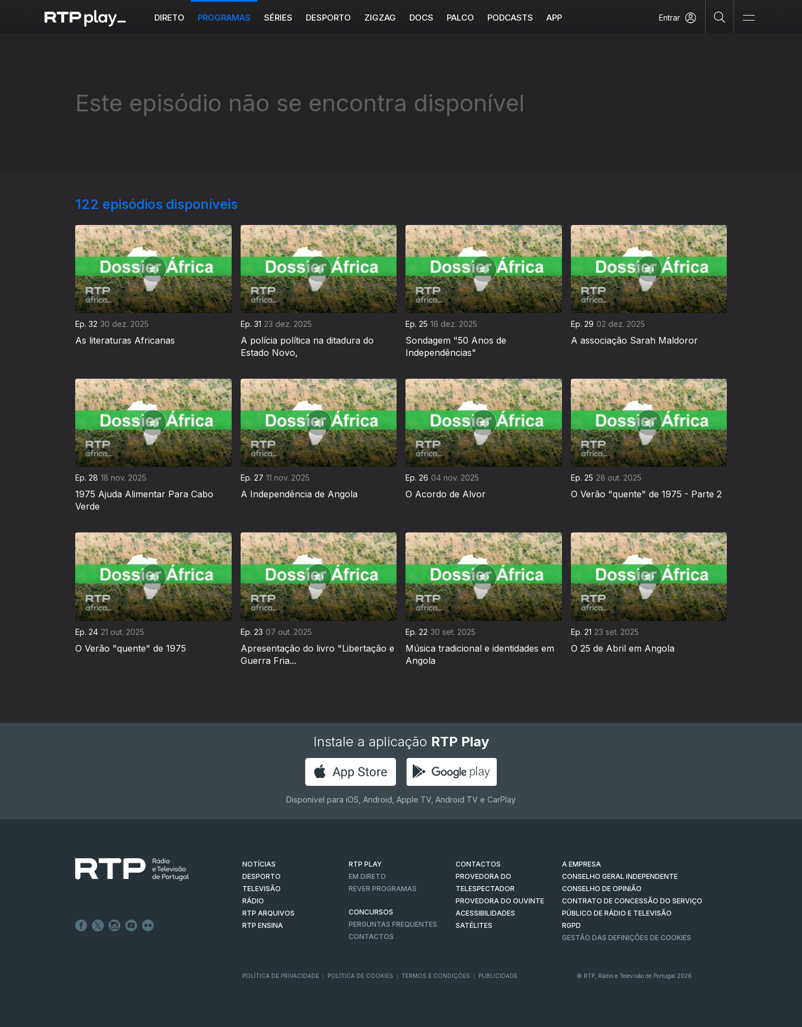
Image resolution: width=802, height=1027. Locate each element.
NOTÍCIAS (259, 864)
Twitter (98, 926)
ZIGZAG (380, 17)
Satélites (474, 925)
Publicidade (497, 975)
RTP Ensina (262, 925)
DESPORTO (261, 876)
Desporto (328, 17)
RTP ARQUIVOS (268, 913)
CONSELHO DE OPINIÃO (602, 888)
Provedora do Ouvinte (500, 901)
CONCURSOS (371, 912)
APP (554, 17)
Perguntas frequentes (393, 924)
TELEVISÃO (261, 888)
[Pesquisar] (720, 16)
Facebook (81, 926)
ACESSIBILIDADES (485, 913)
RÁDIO (253, 901)
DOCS (421, 17)
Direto (169, 17)
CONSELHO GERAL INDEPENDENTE (620, 876)
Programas (224, 17)
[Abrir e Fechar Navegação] (748, 18)
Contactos (371, 936)
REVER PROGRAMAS (383, 888)
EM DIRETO (367, 876)
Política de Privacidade (280, 975)
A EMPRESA (581, 864)
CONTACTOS (478, 864)
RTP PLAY (365, 864)
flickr (148, 926)
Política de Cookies (360, 975)
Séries (278, 17)
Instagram (115, 926)
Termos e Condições (436, 975)
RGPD (571, 925)
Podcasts (510, 17)
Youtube (131, 926)
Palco (460, 17)
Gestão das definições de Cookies (626, 937)
